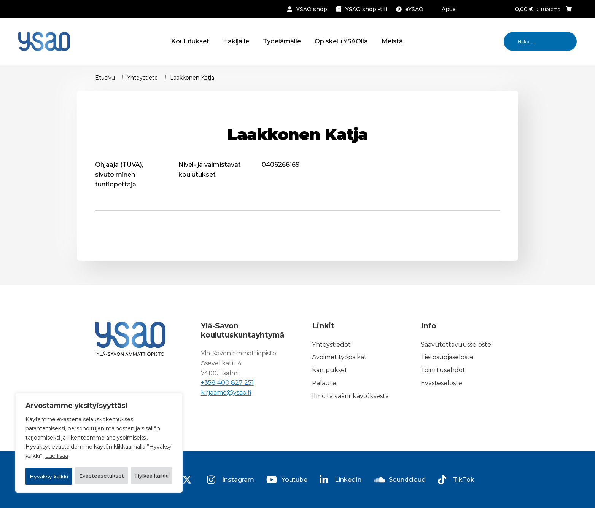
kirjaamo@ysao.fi (226, 393)
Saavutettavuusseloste (456, 344)
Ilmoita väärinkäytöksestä (350, 396)
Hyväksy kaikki (98, 476)
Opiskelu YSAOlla (341, 41)
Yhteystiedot (331, 344)
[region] (99, 434)
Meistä (392, 41)
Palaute (324, 383)
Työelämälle (282, 41)
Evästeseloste (441, 383)
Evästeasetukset (64, 456)
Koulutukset (190, 41)
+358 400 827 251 (227, 383)
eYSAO (414, 9)
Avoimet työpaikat (339, 357)
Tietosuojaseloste (447, 357)
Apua (449, 9)
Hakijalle (236, 41)
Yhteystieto (142, 77)
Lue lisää (56, 437)
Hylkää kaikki (139, 456)
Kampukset (329, 370)
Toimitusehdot (443, 370)
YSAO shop (311, 9)
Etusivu (105, 77)
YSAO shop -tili (366, 9)
